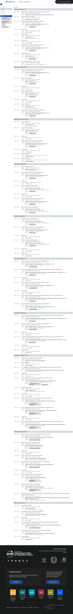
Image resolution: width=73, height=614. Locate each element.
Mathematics (31, 596)
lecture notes (32, 50)
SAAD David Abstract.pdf (34, 467)
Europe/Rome (61, 4)
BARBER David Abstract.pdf (32, 481)
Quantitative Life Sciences (50, 597)
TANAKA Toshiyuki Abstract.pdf (33, 490)
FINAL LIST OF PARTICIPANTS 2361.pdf (6, 18)
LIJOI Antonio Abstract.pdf (34, 527)
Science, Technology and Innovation (60, 598)
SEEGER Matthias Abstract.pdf (33, 428)
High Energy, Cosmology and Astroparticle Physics (13, 598)
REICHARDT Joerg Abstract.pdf (33, 414)
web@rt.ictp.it (49, 609)
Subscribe (15, 582)
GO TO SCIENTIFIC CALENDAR (64, 1)
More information (33, 266)
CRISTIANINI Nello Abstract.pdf (33, 404)
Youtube (16, 561)
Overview (2, 6)
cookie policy (30, 607)
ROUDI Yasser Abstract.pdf (34, 448)
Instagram (19, 561)
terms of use (36, 607)
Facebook (8, 561)
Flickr (27, 561)
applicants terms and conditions (13, 607)
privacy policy (23, 607)
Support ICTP (53, 582)
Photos (4, 25)
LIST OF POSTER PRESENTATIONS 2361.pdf (5, 22)
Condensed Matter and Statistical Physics (22, 598)
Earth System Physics (41, 597)
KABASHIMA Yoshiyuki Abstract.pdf (33, 384)
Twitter (12, 561)
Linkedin (23, 561)
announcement (5, 27)
